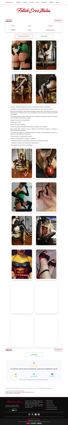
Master (25, 2)
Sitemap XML (49, 401)
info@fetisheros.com (30, 392)
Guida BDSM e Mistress (51, 409)
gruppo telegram (17, 393)
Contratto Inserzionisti (51, 407)
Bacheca (31, 2)
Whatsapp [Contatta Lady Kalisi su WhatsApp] (44, 36)
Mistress (18, 2)
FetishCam (44, 2)
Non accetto (33, 423)
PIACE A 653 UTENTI (24, 36)
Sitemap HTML (49, 403)
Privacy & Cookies (50, 405)
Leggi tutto (39, 423)
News (37, 2)
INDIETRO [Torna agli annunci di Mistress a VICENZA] (58, 20)
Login (57, 2)
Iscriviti (51, 2)
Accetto (28, 423)
